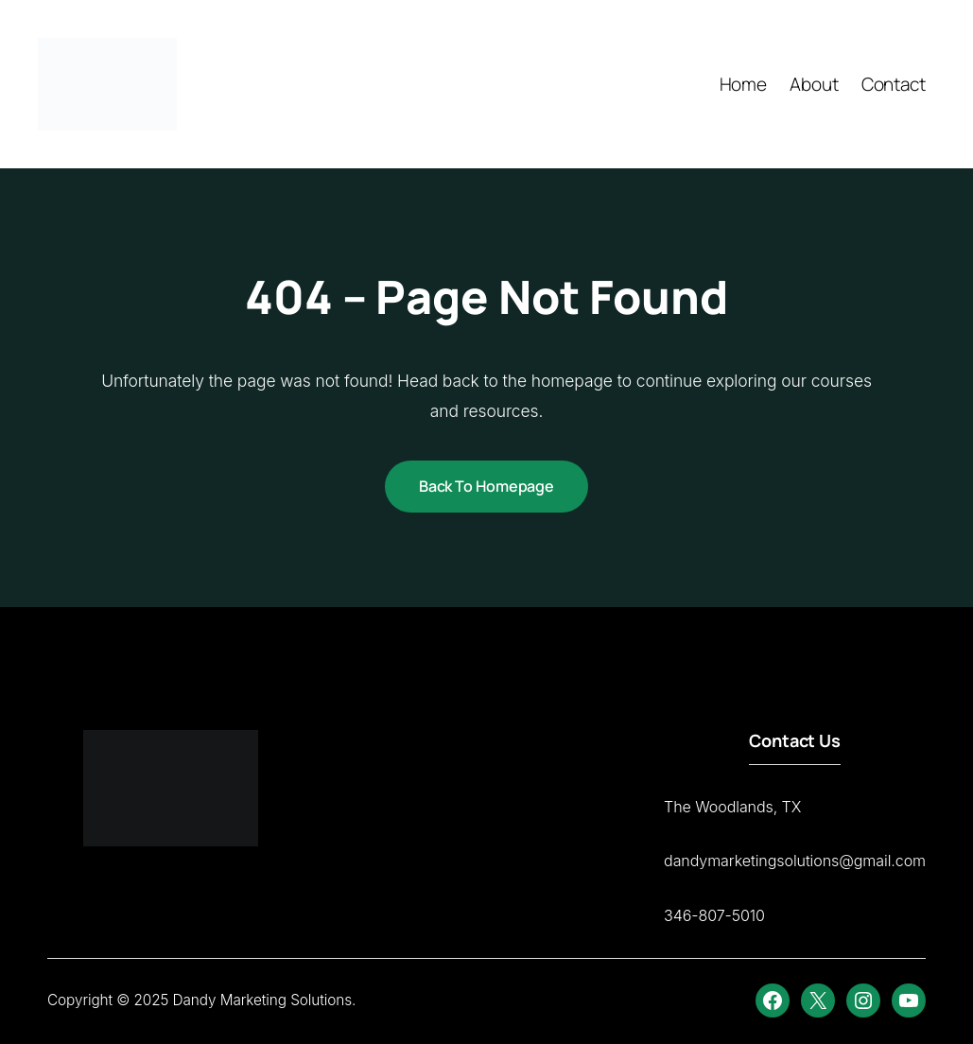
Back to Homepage (486, 486)
